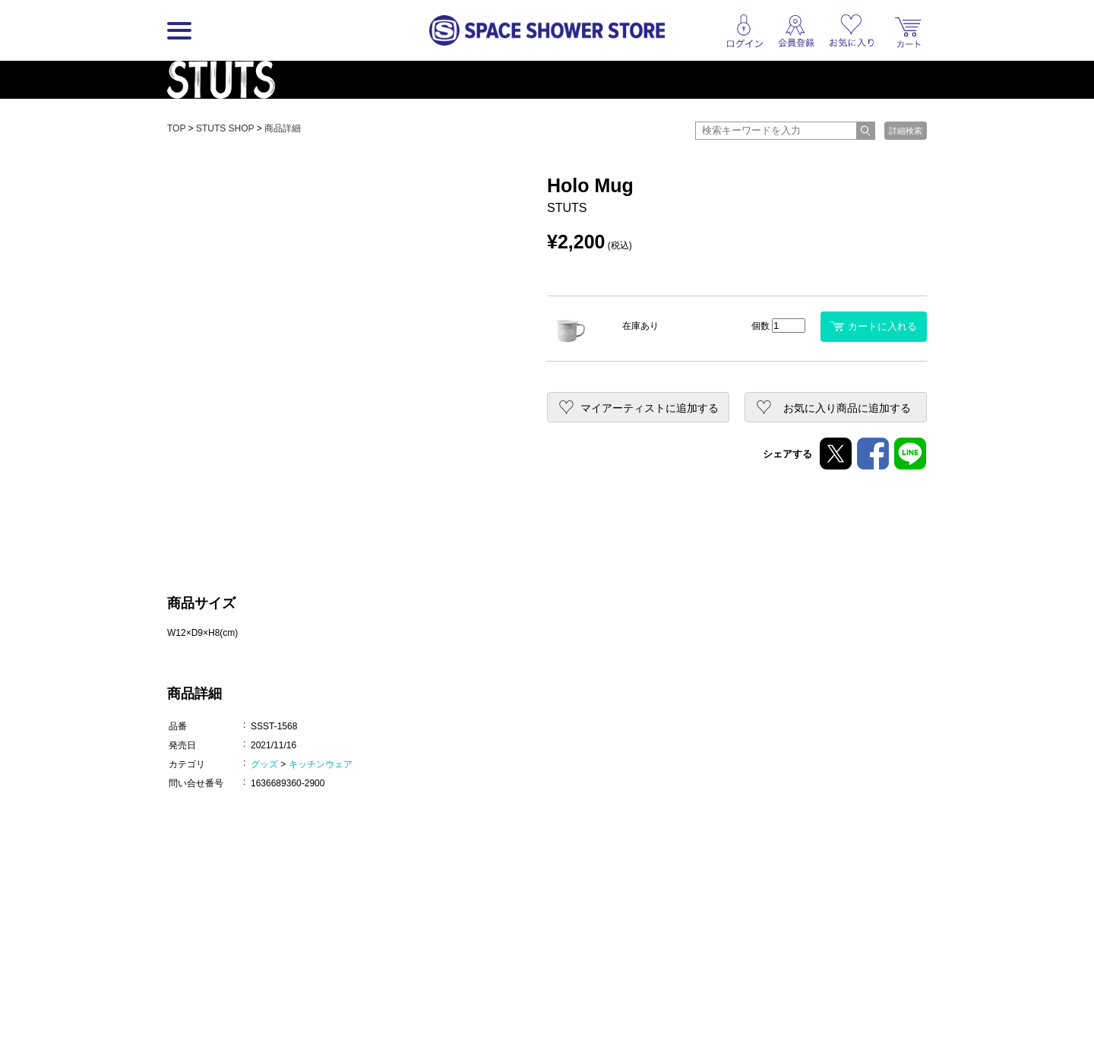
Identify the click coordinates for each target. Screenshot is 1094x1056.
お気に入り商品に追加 (847, 408)
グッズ (264, 764)
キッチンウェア (321, 764)
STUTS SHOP (225, 128)
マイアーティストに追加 (649, 408)
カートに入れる (873, 326)
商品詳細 (282, 128)
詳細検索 (905, 130)
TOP (176, 128)
